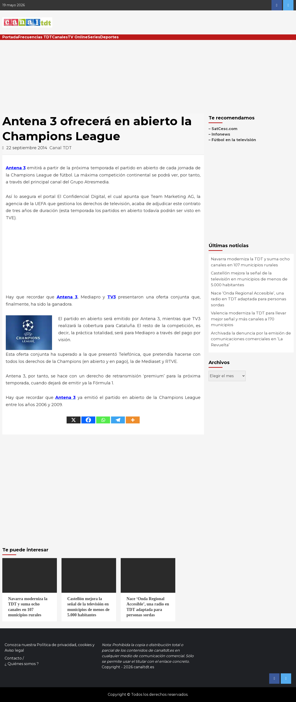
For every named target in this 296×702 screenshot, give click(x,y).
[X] (73, 419)
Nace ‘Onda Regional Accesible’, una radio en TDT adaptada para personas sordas (248, 299)
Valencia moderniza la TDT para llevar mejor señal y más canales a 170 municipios (248, 319)
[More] (133, 419)
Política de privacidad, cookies (64, 645)
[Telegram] (118, 419)
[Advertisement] (148, 74)
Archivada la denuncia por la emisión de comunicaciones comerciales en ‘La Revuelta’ (251, 339)
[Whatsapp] (103, 419)
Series (94, 37)
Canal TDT (60, 147)
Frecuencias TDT (35, 37)
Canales (60, 37)
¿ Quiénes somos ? (22, 664)
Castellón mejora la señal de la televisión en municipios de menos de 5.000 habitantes (249, 279)
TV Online (78, 37)
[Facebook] (88, 419)
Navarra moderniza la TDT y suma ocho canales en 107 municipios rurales (250, 262)
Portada (10, 37)
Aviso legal (14, 650)
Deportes (109, 37)
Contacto (13, 658)
